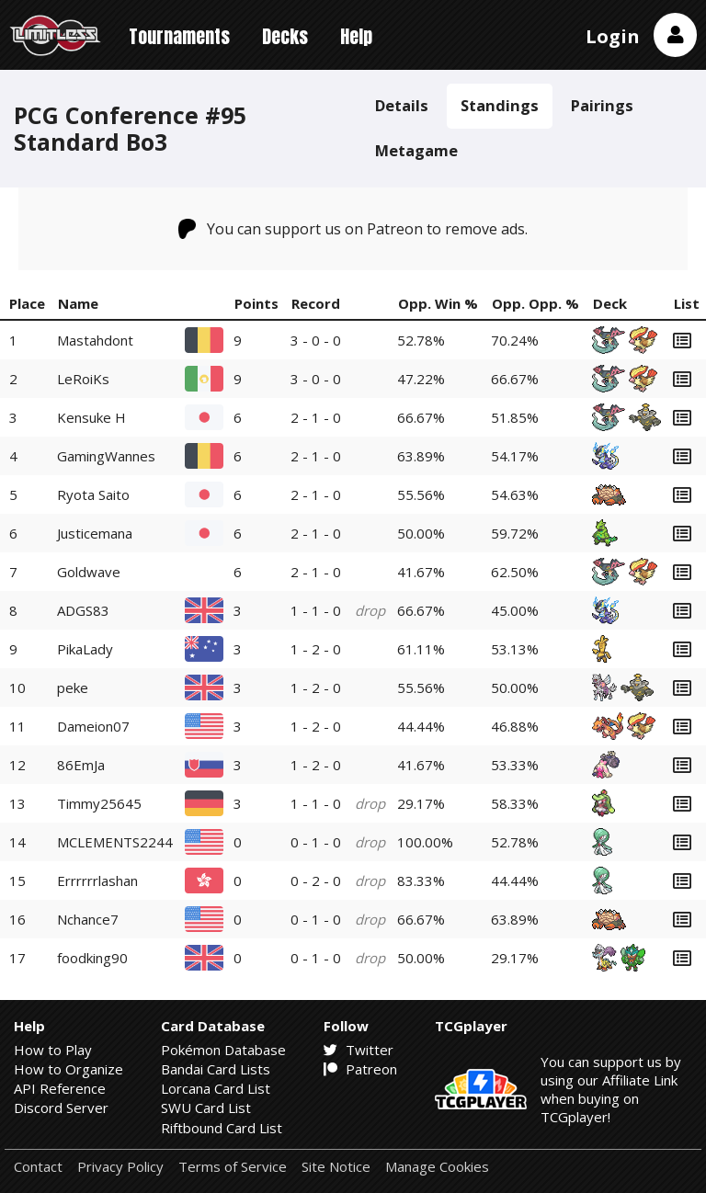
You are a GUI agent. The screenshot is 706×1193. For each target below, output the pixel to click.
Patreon (360, 1069)
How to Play (53, 1049)
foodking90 (92, 958)
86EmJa (81, 765)
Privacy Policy (120, 1167)
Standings (500, 105)
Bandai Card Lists (215, 1069)
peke (72, 687)
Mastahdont (95, 340)
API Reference (60, 1088)
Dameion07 (93, 726)
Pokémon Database (223, 1049)
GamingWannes (106, 456)
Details (401, 105)
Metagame (416, 150)
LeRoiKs (83, 378)
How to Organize (68, 1069)
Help (356, 36)
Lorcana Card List (215, 1088)
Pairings (602, 105)
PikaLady (85, 649)
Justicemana (94, 533)
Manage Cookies (437, 1167)
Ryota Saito (93, 494)
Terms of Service (232, 1167)
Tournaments (179, 36)
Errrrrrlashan (97, 880)
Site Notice (336, 1167)
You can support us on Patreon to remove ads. (353, 229)
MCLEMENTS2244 (115, 842)
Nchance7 (88, 919)
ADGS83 (83, 610)
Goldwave (88, 571)
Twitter (358, 1049)
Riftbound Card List (221, 1128)
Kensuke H (91, 417)
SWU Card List (206, 1107)
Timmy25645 (99, 803)
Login (613, 36)
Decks (285, 36)
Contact (38, 1167)
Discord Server (61, 1107)
